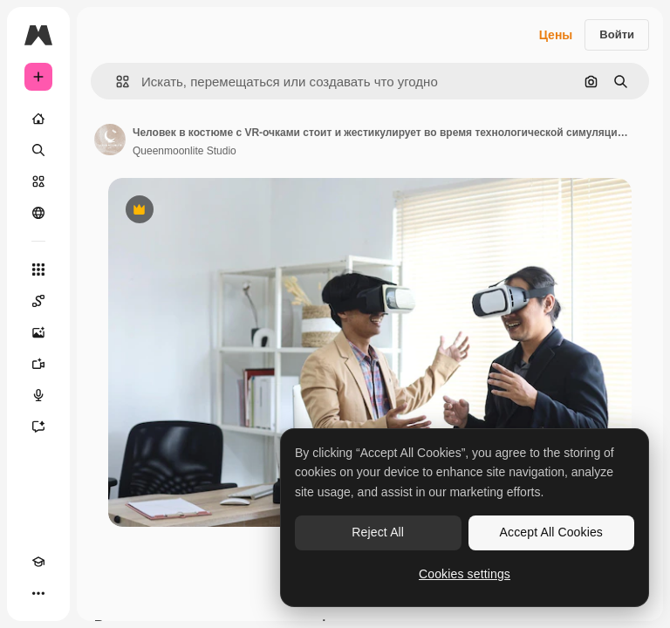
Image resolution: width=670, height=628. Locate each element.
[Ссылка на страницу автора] (110, 139)
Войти (616, 34)
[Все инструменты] (38, 269)
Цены (556, 35)
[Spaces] (38, 301)
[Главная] (38, 119)
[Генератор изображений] (38, 332)
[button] (116, 81)
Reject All (378, 532)
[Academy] (38, 562)
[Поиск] (38, 150)
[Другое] (38, 593)
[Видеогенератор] (38, 364)
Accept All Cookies (551, 532)
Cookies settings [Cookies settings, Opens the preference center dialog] (464, 574)
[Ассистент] (38, 426)
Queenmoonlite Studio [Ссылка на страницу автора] (184, 151)
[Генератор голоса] (38, 395)
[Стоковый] (38, 181)
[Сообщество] (38, 213)
